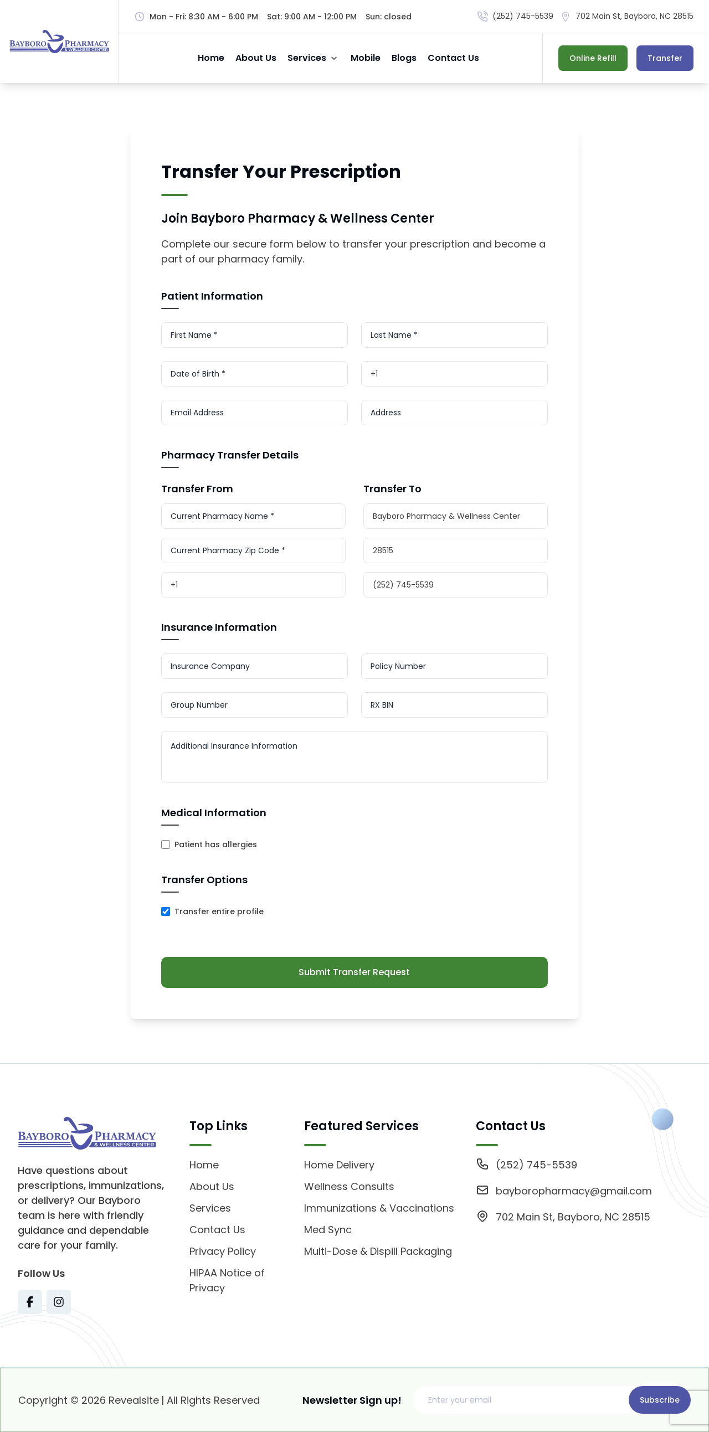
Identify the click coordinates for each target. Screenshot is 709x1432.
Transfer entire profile (219, 911)
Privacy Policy (222, 1251)
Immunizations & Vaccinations (379, 1208)
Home (211, 57)
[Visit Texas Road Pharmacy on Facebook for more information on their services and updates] (29, 1301)
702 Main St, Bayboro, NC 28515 (634, 16)
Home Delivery (339, 1165)
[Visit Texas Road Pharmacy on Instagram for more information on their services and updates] (58, 1301)
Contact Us (453, 57)
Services (306, 57)
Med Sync (328, 1230)
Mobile (366, 57)
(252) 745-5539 (522, 16)
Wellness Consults (349, 1186)
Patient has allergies (215, 844)
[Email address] (523, 1400)
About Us (255, 57)
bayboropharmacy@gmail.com (574, 1191)
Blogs (404, 57)
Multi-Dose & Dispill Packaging (378, 1251)
